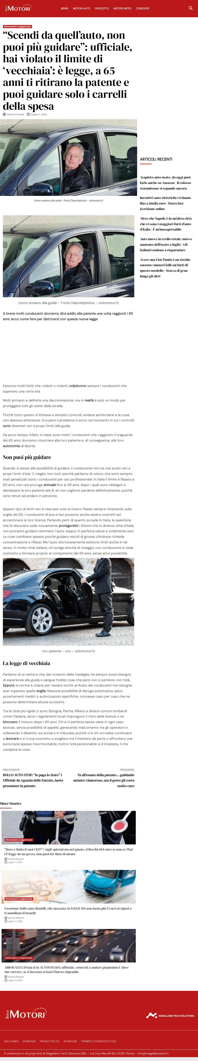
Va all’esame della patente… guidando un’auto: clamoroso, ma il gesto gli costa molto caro (101, 778)
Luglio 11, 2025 (15, 862)
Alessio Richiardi (15, 114)
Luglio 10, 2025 (15, 980)
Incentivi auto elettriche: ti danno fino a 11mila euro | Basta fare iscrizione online (165, 203)
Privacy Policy (50, 1041)
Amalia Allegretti (16, 859)
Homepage (29, 1041)
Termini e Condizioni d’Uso (98, 1041)
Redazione (70, 1041)
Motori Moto (122, 8)
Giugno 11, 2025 (39, 114)
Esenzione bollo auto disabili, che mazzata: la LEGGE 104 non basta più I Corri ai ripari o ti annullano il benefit (68, 910)
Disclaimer (11, 1041)
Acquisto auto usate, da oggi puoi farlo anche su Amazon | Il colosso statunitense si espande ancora (165, 183)
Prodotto (102, 8)
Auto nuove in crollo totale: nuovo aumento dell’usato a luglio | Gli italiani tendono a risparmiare (166, 244)
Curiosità (142, 8)
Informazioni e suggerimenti (17, 26)
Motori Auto (81, 8)
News (64, 8)
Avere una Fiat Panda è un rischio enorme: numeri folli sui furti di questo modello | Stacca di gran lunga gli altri (165, 267)
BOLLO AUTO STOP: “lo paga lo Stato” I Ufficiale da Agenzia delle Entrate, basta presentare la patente (36, 778)
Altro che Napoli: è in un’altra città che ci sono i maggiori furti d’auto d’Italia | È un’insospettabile (166, 224)
